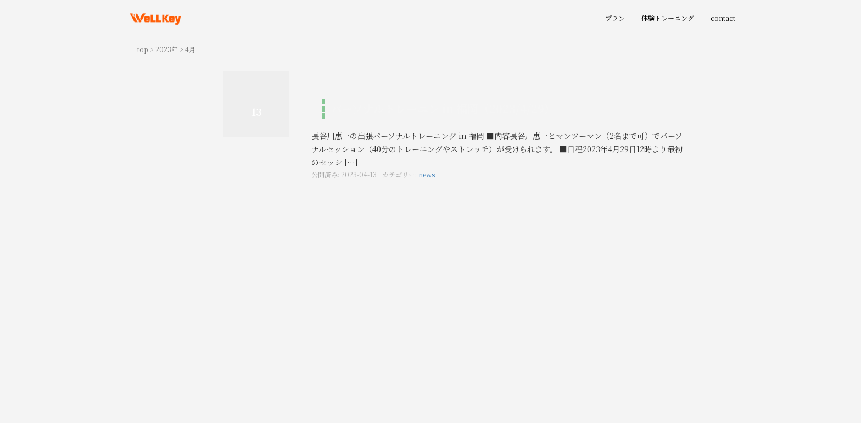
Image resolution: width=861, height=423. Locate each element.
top (142, 49)
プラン (615, 18)
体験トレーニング (667, 18)
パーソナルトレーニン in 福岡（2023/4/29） (443, 108)
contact (723, 18)
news (426, 174)
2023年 (166, 49)
